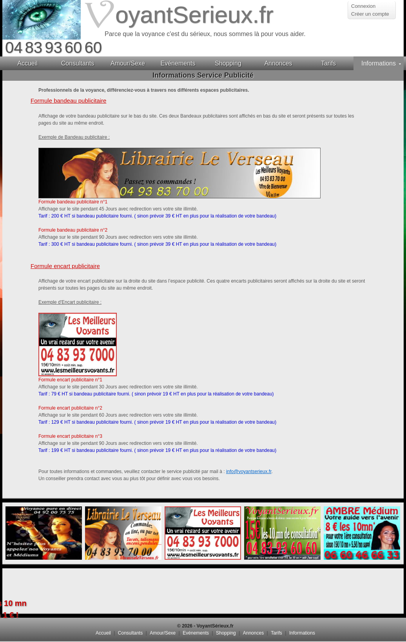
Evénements (196, 633)
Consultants (130, 633)
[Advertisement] (203, 590)
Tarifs (276, 633)
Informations (302, 633)
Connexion (363, 6)
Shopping (226, 633)
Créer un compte (370, 14)
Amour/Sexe (163, 633)
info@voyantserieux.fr (249, 471)
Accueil (103, 633)
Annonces (253, 633)
